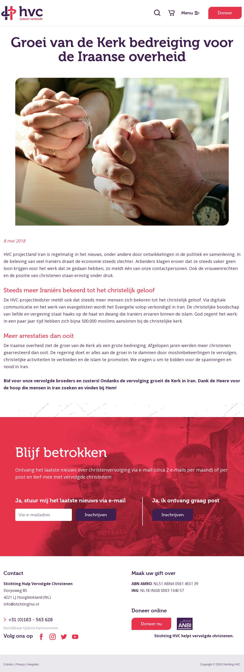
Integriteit (33, 664)
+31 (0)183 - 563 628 (28, 619)
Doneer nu (151, 623)
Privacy (20, 664)
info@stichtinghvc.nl (21, 604)
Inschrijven (96, 514)
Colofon (8, 664)
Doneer (225, 13)
